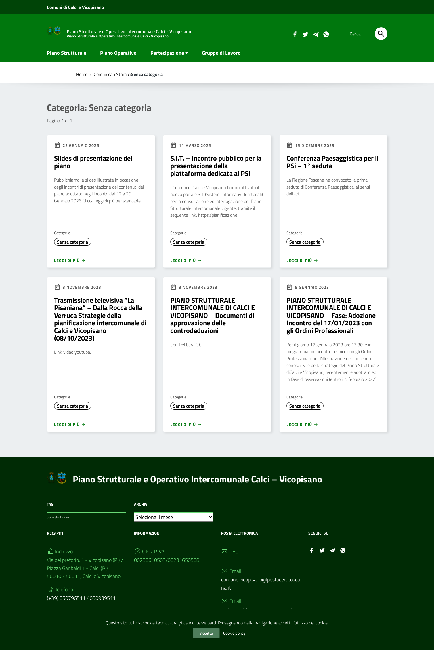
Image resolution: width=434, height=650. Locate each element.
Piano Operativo (118, 56)
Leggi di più (70, 263)
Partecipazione (167, 56)
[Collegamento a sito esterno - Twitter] (305, 33)
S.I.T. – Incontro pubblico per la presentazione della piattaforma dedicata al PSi (215, 168)
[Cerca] (381, 33)
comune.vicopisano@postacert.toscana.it (260, 586)
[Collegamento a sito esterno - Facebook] (294, 33)
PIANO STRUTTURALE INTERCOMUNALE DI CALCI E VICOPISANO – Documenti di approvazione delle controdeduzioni (212, 318)
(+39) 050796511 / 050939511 (81, 601)
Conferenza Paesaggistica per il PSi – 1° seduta (332, 165)
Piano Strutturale (66, 56)
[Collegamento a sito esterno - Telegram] (315, 33)
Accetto (206, 633)
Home (81, 77)
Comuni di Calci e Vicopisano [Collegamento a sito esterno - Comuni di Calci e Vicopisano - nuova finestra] (75, 7)
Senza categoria (72, 244)
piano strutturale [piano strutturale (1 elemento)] (58, 520)
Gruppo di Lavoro (221, 56)
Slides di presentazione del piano (93, 165)
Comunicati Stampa (112, 77)
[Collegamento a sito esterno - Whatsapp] (325, 33)
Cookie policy (234, 633)
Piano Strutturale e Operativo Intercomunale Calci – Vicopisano (197, 482)
